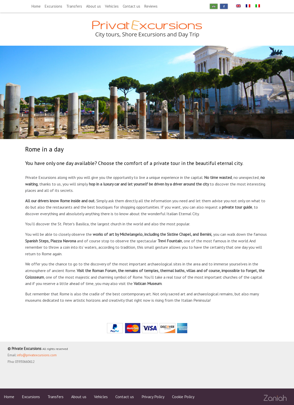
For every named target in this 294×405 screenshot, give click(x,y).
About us (93, 6)
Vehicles (112, 6)
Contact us (131, 6)
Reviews (151, 6)
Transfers (74, 6)
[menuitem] (238, 5)
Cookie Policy (183, 396)
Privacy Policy (153, 396)
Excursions (53, 6)
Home (36, 6)
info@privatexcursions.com (37, 355)
